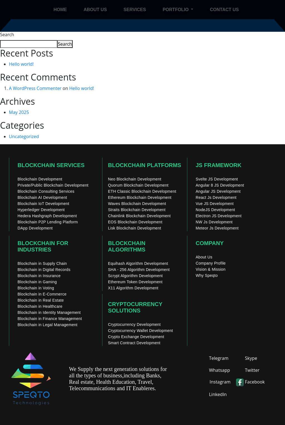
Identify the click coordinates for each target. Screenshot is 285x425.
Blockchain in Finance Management (50, 318)
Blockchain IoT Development (43, 203)
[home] (34, 9)
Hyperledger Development (41, 209)
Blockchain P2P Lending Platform (48, 222)
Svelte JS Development (217, 179)
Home (60, 9)
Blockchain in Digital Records (44, 269)
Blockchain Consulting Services (46, 191)
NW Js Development (214, 222)
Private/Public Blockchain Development (53, 185)
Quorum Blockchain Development (138, 185)
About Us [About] (95, 9)
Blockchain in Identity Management (49, 312)
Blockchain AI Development (42, 197)
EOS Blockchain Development (135, 222)
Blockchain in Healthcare (40, 306)
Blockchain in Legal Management (47, 325)
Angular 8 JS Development (220, 185)
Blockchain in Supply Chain (42, 263)
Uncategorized (24, 136)
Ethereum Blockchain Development (139, 197)
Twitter (252, 370)
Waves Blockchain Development (137, 203)
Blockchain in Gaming (37, 282)
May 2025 (19, 112)
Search (7, 34)
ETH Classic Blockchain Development (142, 191)
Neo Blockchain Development (134, 179)
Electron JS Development (219, 216)
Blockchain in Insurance (39, 275)
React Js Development (216, 197)
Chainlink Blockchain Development (139, 216)
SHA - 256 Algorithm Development (139, 269)
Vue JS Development (215, 203)
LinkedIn (218, 394)
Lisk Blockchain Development (134, 228)
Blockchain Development (40, 179)
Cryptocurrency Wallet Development (140, 330)
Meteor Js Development (217, 228)
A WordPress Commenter (35, 88)
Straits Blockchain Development (137, 209)
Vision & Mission (210, 269)
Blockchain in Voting (36, 288)
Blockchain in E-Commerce (42, 294)
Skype (251, 358)
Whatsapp (219, 370)
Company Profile (211, 263)
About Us (204, 257)
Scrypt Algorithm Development (135, 275)
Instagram (220, 382)
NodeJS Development (215, 209)
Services (135, 9)
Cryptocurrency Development (134, 324)
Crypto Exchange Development (136, 336)
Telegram (219, 358)
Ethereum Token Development (135, 282)
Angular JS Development (218, 191)
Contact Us (224, 9)
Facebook (255, 382)
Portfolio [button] (176, 9)
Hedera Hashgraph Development (47, 216)
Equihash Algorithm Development (138, 263)
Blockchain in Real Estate (41, 300)
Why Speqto (207, 275)
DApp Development (35, 228)
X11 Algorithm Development (133, 288)
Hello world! (21, 64)
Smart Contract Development (134, 343)
